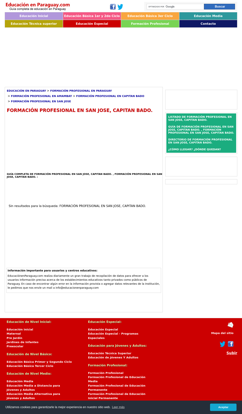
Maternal (14, 333)
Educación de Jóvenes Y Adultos (113, 357)
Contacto (208, 24)
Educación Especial (92, 24)
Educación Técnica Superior (109, 353)
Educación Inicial (33, 16)
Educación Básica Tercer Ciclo (30, 366)
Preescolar (15, 346)
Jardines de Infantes (23, 342)
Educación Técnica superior (34, 24)
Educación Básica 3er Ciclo (150, 16)
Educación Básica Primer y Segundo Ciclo (39, 362)
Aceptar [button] (223, 407)
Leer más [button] (118, 407)
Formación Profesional (150, 24)
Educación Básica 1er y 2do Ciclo (92, 16)
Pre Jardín (14, 338)
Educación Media (208, 16)
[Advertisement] (118, 55)
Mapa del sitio (222, 333)
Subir (231, 353)
